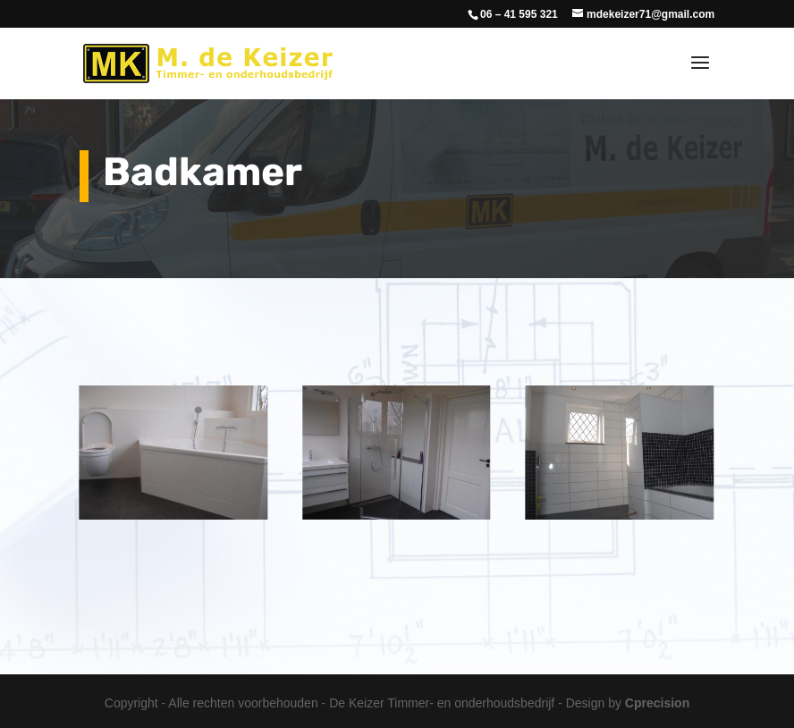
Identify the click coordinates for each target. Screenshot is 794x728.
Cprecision (657, 703)
